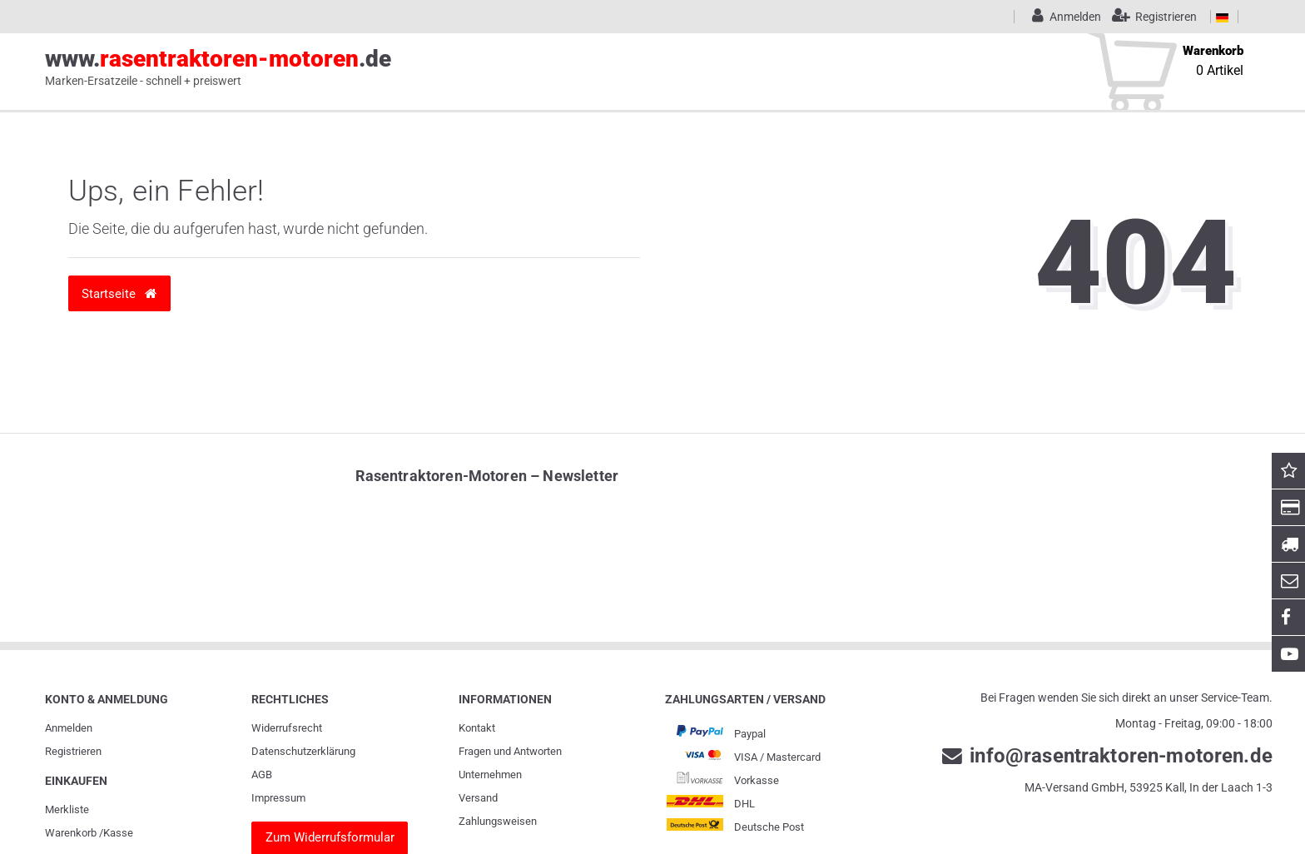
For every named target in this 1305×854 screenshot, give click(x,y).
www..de (218, 67)
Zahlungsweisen (498, 821)
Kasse (118, 833)
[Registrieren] (1151, 16)
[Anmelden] (1064, 16)
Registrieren (73, 751)
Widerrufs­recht (286, 728)
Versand (478, 798)
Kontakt (477, 728)
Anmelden (68, 728)
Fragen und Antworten (510, 751)
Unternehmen (490, 774)
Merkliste (67, 809)
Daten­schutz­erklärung (303, 751)
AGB (261, 774)
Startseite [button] (119, 293)
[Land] (1222, 16)
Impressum (278, 798)
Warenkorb (71, 833)
